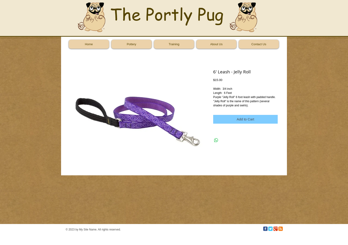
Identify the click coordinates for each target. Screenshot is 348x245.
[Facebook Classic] (265, 229)
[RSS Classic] (280, 229)
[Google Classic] (275, 229)
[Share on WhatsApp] (216, 140)
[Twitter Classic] (270, 229)
